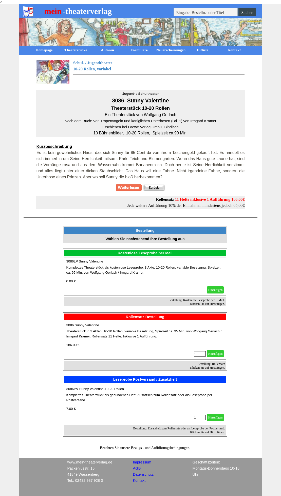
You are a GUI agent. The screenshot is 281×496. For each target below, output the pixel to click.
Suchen (247, 12)
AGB (137, 468)
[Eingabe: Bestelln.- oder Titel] (206, 13)
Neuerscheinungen (171, 50)
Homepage (44, 50)
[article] (145, 276)
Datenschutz (143, 474)
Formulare (138, 50)
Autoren (107, 50)
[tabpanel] (140, 72)
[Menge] (200, 353)
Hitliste (202, 50)
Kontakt (234, 50)
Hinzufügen (215, 290)
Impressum (142, 462)
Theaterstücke (75, 50)
